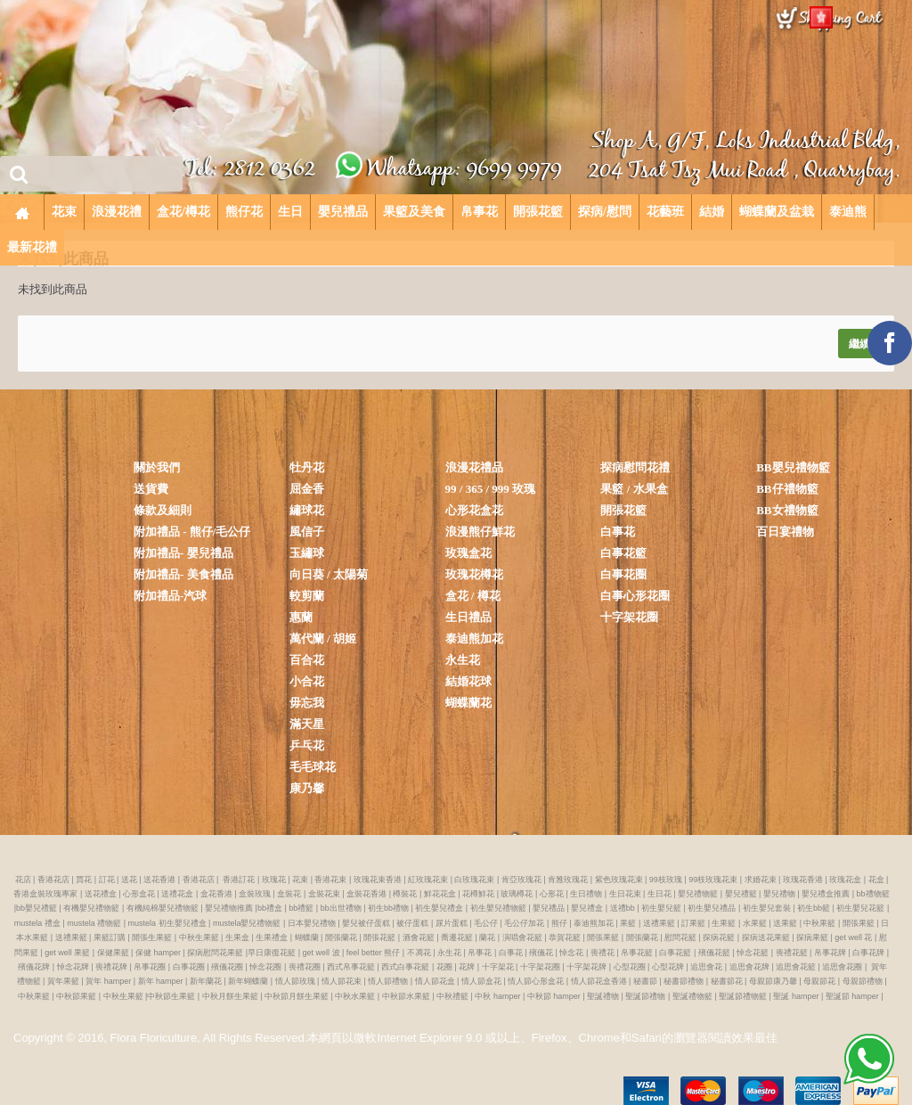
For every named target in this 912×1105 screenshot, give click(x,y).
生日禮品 (468, 617)
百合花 (306, 660)
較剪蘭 (306, 595)
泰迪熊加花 (474, 638)
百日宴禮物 (785, 531)
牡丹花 (306, 467)
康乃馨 (306, 788)
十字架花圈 (629, 617)
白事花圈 (623, 574)
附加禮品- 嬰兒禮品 (183, 553)
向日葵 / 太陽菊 (328, 574)
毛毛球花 (312, 767)
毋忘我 (306, 702)
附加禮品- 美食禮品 (183, 574)
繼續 (859, 343)
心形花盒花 (474, 510)
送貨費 (151, 488)
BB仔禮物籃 (787, 488)
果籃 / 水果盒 (633, 488)
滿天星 (306, 724)
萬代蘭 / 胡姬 (322, 638)
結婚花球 (468, 681)
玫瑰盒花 (468, 553)
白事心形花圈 (635, 595)
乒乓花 (306, 745)
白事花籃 (623, 553)
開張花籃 (623, 510)
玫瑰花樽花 (474, 574)
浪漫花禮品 (474, 467)
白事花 (617, 531)
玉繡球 (306, 553)
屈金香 (306, 488)
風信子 (306, 531)
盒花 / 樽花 (473, 595)
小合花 (306, 681)
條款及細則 (162, 510)
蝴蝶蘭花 (468, 702)
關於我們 (157, 467)
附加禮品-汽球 (170, 595)
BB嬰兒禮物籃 (792, 467)
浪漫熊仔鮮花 (480, 531)
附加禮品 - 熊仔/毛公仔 (192, 531)
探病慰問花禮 (635, 467)
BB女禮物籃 (787, 510)
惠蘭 (301, 617)
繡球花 (306, 510)
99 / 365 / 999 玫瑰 (490, 488)
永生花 (462, 660)
